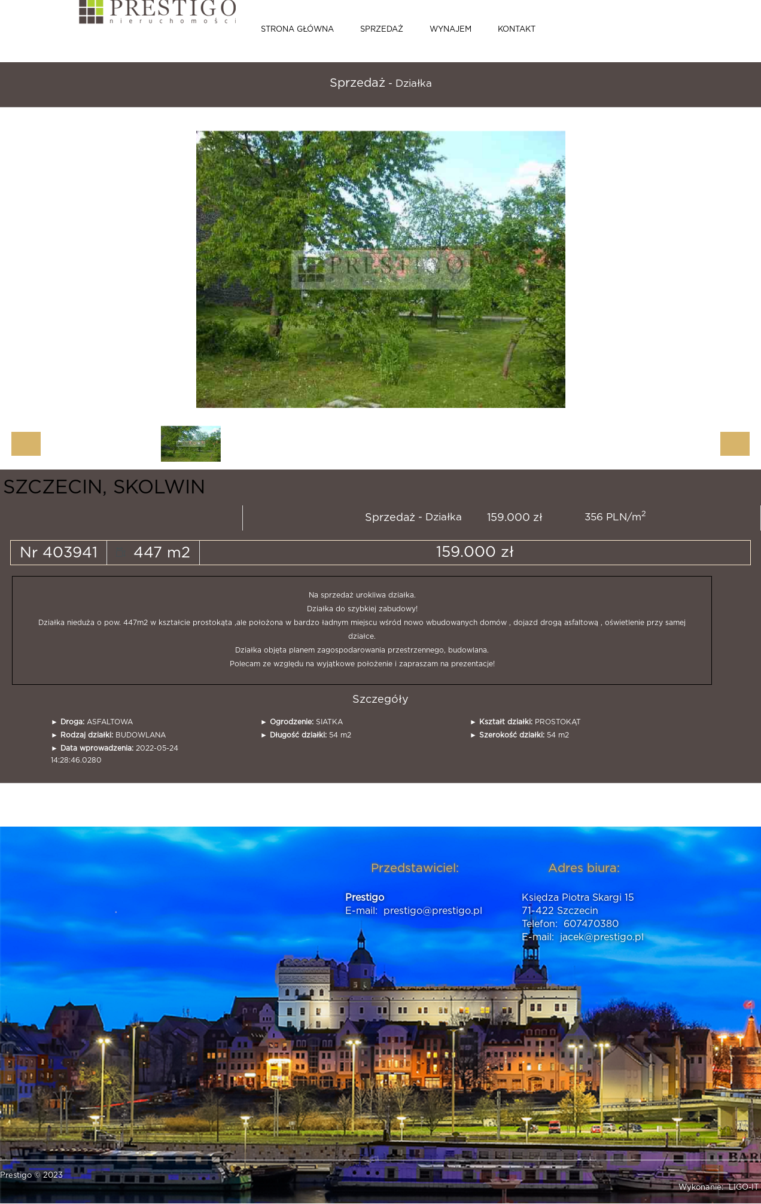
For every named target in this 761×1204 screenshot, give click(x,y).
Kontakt (516, 29)
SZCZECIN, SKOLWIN (104, 487)
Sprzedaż (381, 29)
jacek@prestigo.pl (602, 937)
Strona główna (297, 29)
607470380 (591, 924)
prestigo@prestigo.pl (432, 911)
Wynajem (450, 29)
